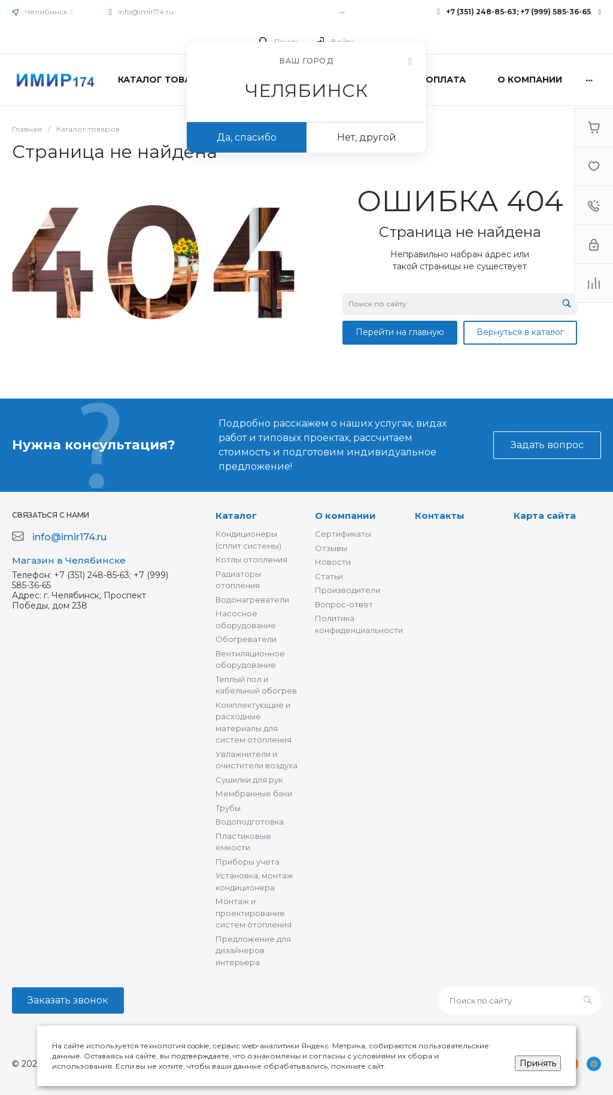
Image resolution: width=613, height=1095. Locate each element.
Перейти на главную (400, 332)
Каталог (236, 515)
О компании (345, 515)
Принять (538, 1063)
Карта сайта (545, 515)
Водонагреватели (252, 599)
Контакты (440, 515)
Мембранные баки (254, 793)
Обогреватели (246, 639)
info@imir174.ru (146, 11)
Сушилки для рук (249, 779)
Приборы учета (248, 861)
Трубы (228, 808)
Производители (347, 590)
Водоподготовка (250, 821)
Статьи (329, 576)
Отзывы (331, 548)
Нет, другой (366, 137)
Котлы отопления (251, 559)
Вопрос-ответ (344, 604)
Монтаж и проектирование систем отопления (254, 912)
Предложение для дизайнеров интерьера (253, 950)
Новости (333, 562)
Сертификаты (343, 534)
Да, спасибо (247, 137)
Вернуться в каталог (520, 332)
